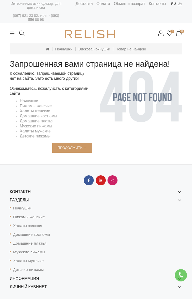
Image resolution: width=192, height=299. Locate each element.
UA (180, 4)
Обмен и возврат (129, 4)
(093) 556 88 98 (43, 18)
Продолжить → (72, 148)
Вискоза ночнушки (94, 49)
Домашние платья (37, 121)
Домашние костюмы (38, 116)
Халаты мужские (35, 131)
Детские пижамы (35, 136)
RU (173, 4)
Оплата (103, 4)
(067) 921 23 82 (25, 16)
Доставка (84, 4)
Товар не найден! (131, 49)
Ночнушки (63, 49)
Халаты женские (35, 111)
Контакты (157, 4)
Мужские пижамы (36, 126)
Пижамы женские (36, 106)
